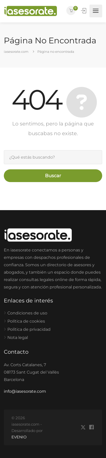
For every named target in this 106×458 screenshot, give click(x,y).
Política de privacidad (29, 329)
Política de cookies (26, 321)
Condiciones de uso (27, 313)
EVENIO (19, 437)
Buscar (53, 176)
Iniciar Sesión (84, 10)
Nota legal (17, 337)
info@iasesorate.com (25, 391)
